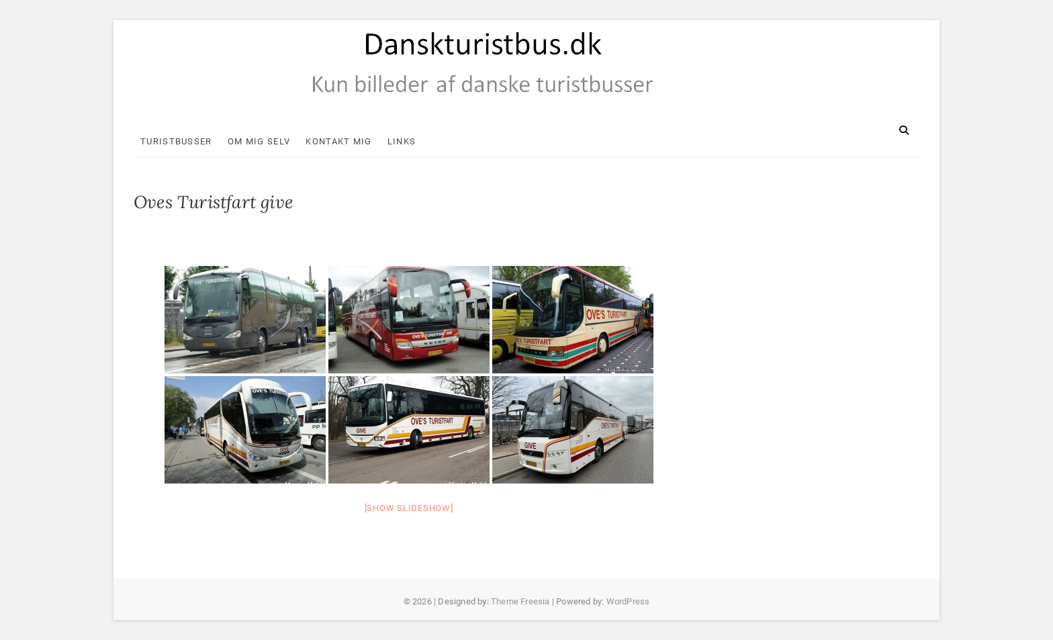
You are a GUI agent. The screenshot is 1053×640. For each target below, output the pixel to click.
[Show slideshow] (409, 508)
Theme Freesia (520, 601)
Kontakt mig (338, 141)
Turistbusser (176, 141)
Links (401, 141)
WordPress (628, 601)
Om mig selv (259, 141)
